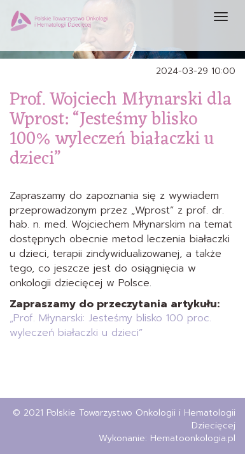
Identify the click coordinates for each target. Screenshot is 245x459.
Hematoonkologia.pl (192, 438)
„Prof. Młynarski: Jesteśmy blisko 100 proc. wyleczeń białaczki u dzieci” (110, 325)
